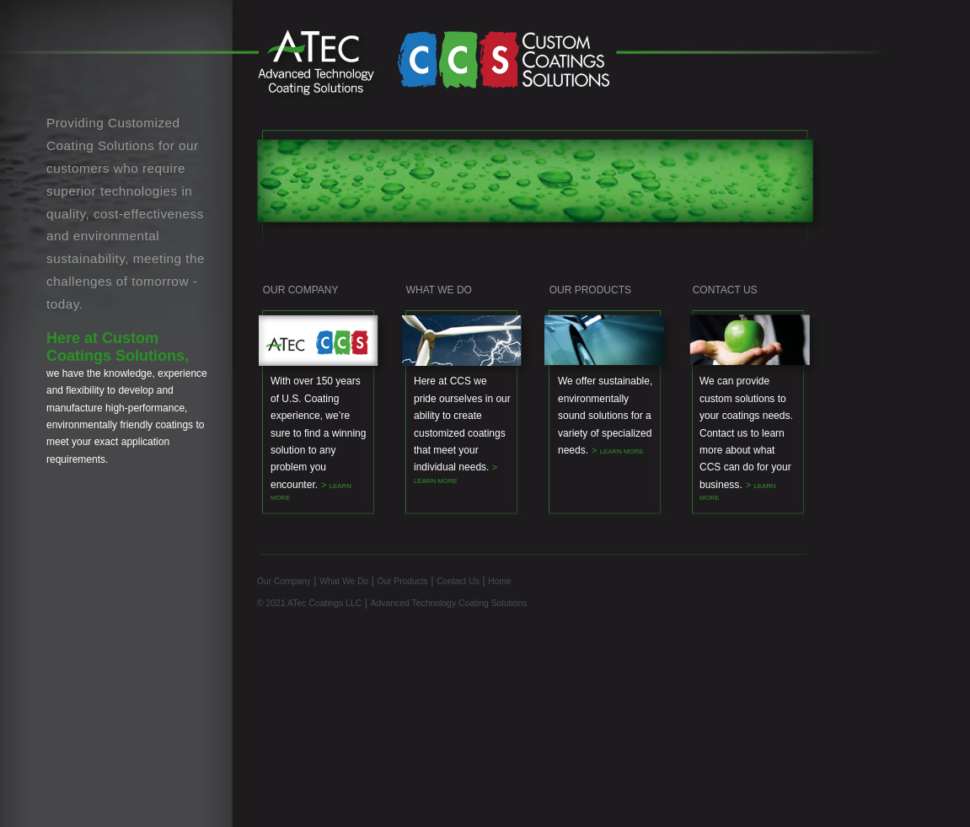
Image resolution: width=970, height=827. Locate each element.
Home (499, 581)
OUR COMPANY (297, 290)
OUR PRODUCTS (590, 290)
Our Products (402, 581)
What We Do (343, 581)
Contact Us (458, 581)
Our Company (284, 581)
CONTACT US (725, 290)
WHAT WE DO (439, 290)
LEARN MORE (436, 481)
